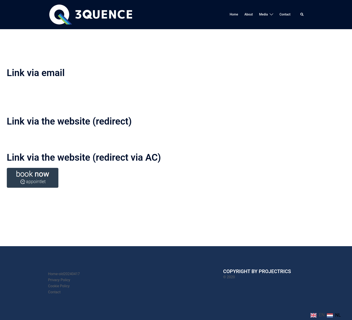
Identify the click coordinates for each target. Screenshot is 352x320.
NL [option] (338, 315)
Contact (284, 14)
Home (234, 14)
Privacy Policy (59, 280)
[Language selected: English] (326, 315)
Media (263, 14)
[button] (302, 14)
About (248, 14)
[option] (334, 315)
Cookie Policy (59, 286)
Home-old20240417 (64, 274)
